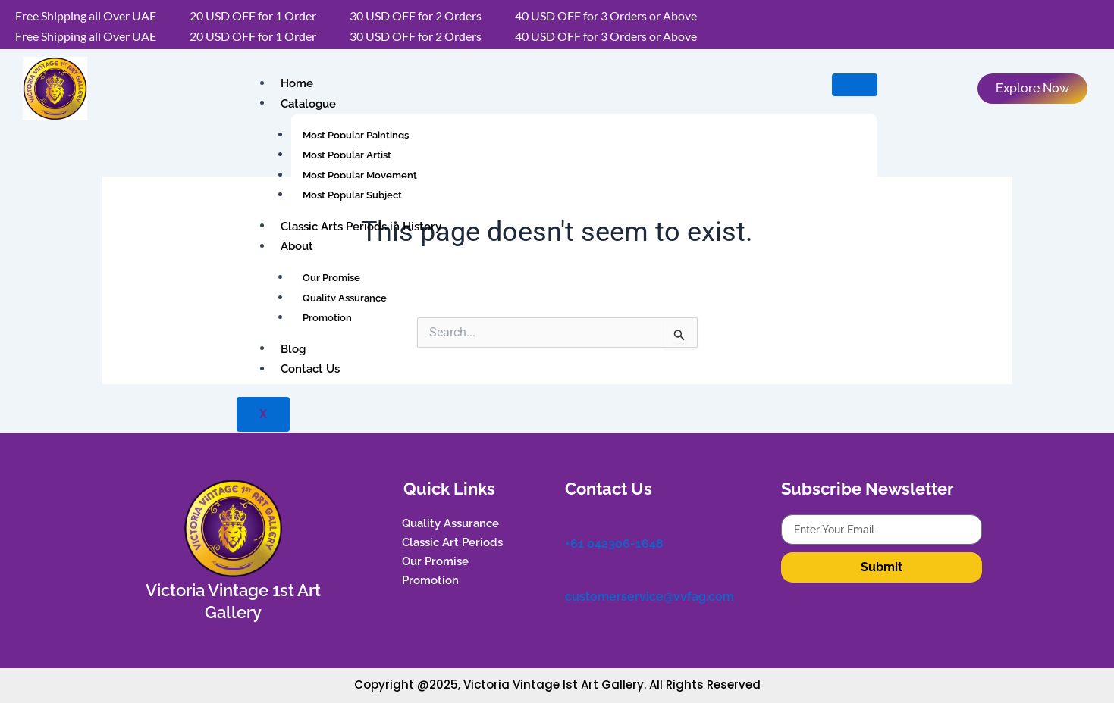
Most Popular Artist (347, 155)
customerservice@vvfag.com (649, 596)
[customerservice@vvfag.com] (572, 575)
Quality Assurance (345, 298)
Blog (293, 348)
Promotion (327, 317)
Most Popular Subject (352, 195)
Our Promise (331, 277)
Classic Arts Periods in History (361, 226)
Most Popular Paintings (356, 135)
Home (297, 83)
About (297, 246)
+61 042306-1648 (614, 543)
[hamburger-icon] (854, 84)
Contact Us (310, 369)
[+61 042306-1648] (572, 522)
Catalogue (308, 103)
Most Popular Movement (360, 175)
